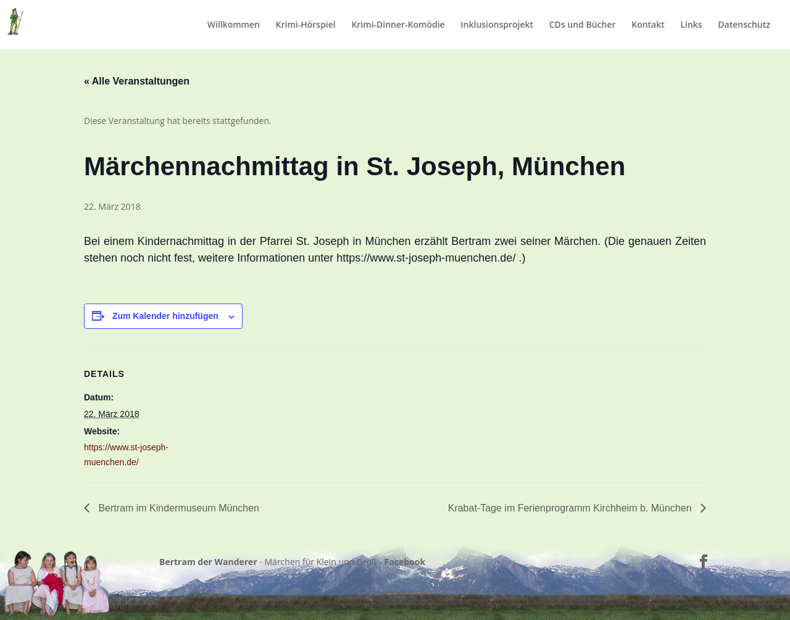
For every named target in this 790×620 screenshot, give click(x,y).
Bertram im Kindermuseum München (177, 508)
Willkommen (233, 25)
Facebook (405, 562)
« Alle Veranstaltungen (136, 81)
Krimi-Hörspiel (306, 25)
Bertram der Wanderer (208, 562)
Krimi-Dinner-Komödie (397, 25)
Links (691, 25)
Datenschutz (744, 25)
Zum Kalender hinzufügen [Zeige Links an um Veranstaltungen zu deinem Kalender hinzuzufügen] (165, 316)
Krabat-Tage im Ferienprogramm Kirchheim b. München (571, 508)
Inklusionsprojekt (496, 25)
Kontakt (648, 25)
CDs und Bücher (582, 25)
